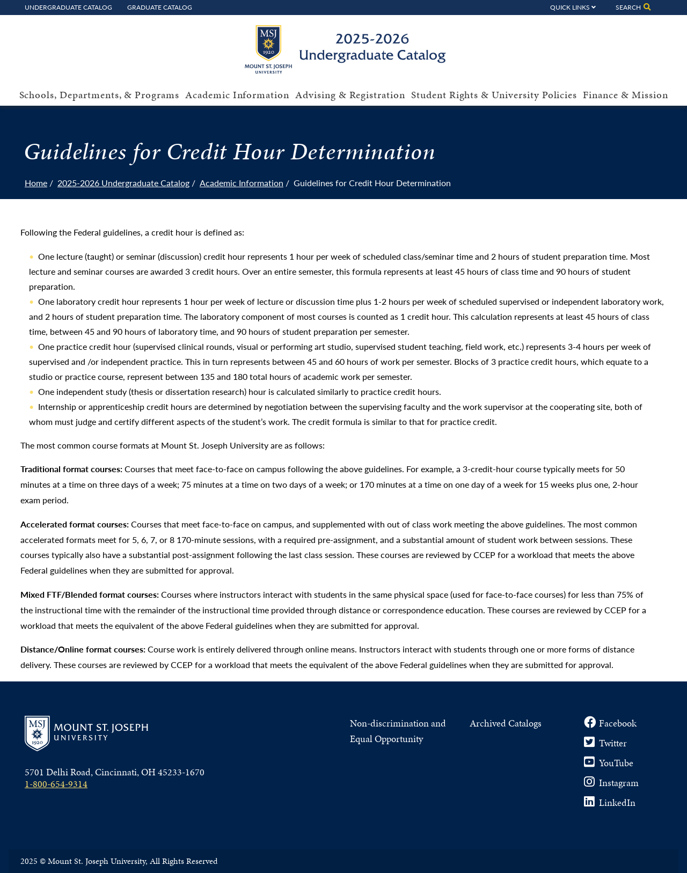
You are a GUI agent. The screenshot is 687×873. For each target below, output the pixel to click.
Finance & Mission (625, 94)
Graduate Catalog (159, 7)
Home (36, 183)
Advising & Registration (350, 94)
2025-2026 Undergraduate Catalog (123, 183)
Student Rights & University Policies (494, 94)
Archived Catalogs (506, 723)
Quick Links (570, 7)
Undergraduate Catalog (68, 7)
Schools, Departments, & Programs (99, 94)
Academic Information (237, 94)
